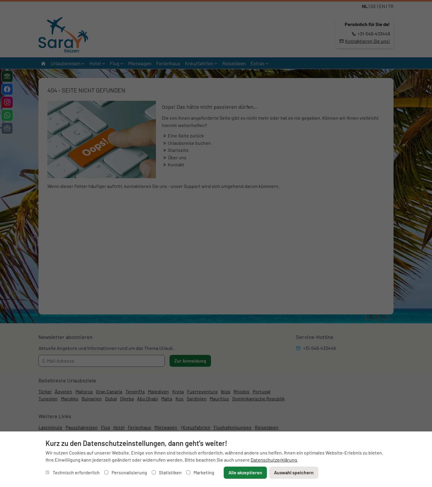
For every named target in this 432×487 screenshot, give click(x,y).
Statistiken (167, 472)
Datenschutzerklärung (274, 459)
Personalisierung (125, 472)
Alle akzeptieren (245, 472)
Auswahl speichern (294, 472)
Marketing (200, 472)
